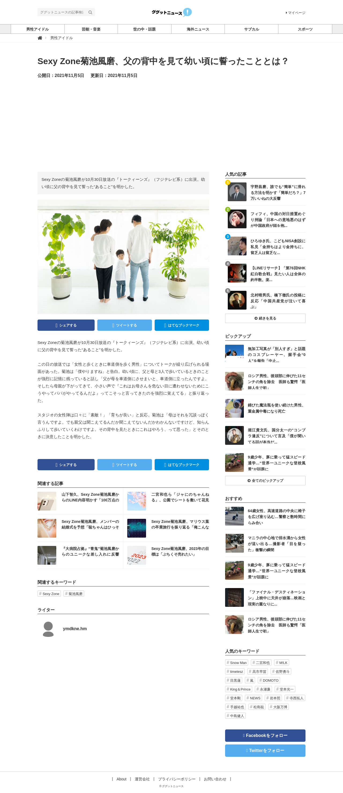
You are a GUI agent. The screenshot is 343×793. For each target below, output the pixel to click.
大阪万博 (280, 707)
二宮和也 (263, 663)
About (121, 779)
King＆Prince (240, 689)
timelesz (236, 672)
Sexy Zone (51, 594)
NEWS (255, 698)
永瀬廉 (265, 689)
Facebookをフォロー (267, 735)
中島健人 (237, 716)
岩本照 (275, 698)
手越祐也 (237, 707)
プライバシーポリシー (177, 779)
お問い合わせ (215, 779)
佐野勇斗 (283, 672)
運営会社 (142, 779)
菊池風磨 (76, 594)
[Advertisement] (171, 124)
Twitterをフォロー (266, 750)
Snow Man (238, 663)
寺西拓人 (297, 698)
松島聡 (258, 707)
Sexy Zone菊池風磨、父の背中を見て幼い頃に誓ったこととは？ (163, 61)
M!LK (283, 663)
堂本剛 (235, 698)
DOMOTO (270, 680)
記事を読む (80, 501)
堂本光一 (287, 689)
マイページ (295, 13)
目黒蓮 (235, 680)
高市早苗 (259, 672)
